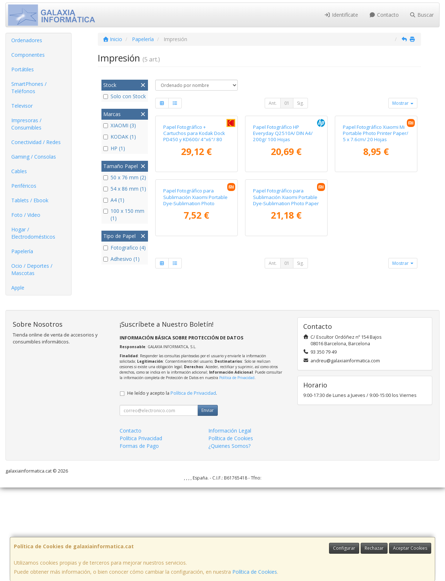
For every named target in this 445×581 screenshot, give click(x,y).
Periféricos (23, 185)
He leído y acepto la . (172, 486)
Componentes (28, 54)
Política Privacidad (141, 531)
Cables (19, 171)
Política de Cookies (254, 571)
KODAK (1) (119, 136)
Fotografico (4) (124, 247)
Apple (17, 287)
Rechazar (374, 548)
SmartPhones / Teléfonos (29, 87)
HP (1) (114, 148)
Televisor (22, 105)
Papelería (22, 251)
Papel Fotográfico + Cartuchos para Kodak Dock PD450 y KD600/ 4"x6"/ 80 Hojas (194, 199)
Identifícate (341, 14)
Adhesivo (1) (121, 258)
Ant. (273, 103)
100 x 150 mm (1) (123, 214)
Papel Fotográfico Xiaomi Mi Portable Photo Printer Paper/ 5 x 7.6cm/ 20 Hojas (375, 196)
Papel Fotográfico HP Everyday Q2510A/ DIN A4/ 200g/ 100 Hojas (283, 196)
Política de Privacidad (236, 471)
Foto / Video (25, 214)
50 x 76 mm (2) (124, 177)
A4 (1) (113, 199)
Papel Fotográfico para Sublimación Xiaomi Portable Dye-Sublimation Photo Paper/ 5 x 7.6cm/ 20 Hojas (195, 326)
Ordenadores (26, 40)
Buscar (422, 14)
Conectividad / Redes (36, 142)
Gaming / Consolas (33, 156)
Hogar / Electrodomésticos (33, 233)
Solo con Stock (124, 96)
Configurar (344, 548)
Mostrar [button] (402, 103)
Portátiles (22, 69)
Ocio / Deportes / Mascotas (31, 269)
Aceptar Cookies (410, 548)
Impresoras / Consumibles (26, 124)
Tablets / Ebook (29, 200)
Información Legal (229, 524)
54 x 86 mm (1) (124, 188)
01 (286, 103)
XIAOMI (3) (119, 125)
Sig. (300, 103)
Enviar (207, 504)
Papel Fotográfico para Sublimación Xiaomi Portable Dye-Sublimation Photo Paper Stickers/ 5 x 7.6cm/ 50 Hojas (286, 326)
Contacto (384, 14)
